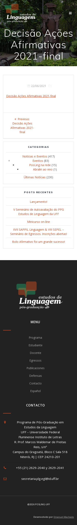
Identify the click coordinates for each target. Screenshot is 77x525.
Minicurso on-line (38, 222)
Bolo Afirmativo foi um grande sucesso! (38, 242)
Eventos (37, 161)
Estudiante (36, 345)
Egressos (35, 360)
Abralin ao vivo (43, 169)
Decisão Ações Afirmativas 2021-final (31, 96)
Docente (35, 353)
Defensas (35, 376)
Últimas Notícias (35, 177)
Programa (35, 337)
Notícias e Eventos (34, 156)
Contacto (35, 383)
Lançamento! (38, 202)
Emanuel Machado (64, 516)
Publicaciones (35, 368)
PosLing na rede (40, 165)
